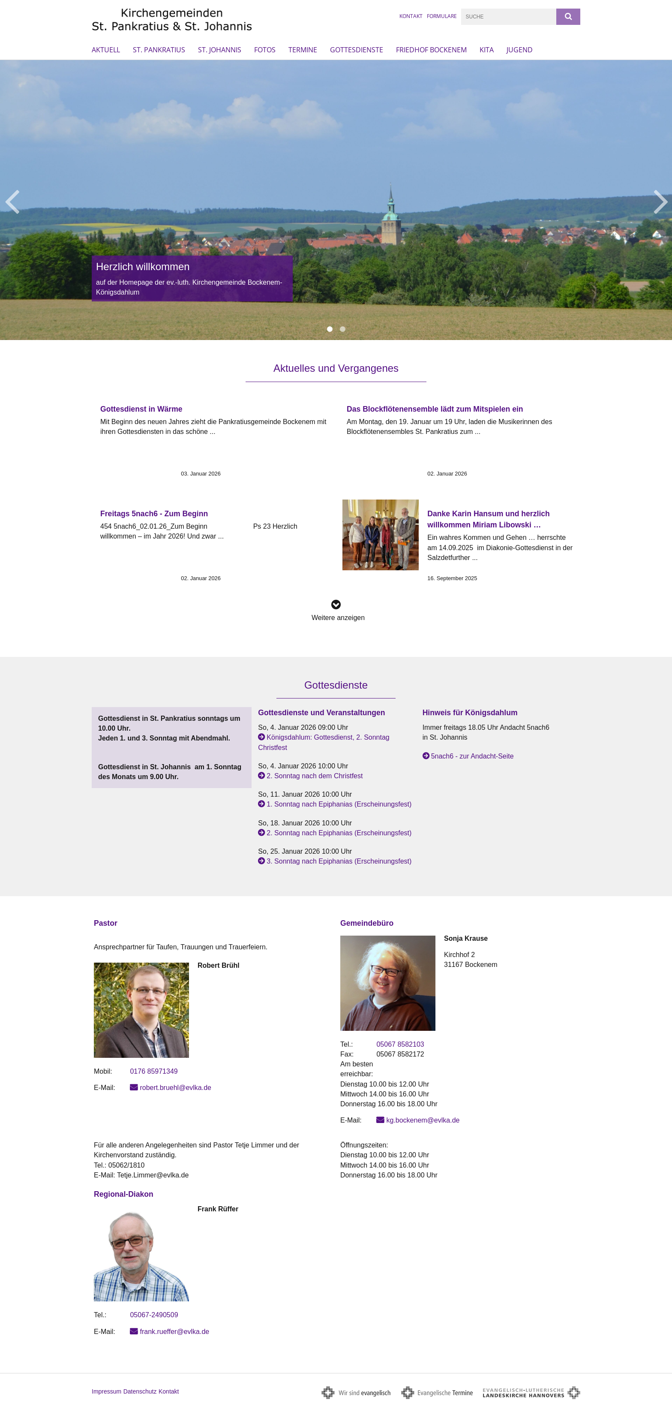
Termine (302, 49)
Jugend (520, 49)
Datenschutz (140, 1391)
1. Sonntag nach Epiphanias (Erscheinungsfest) (339, 804)
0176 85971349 (153, 1071)
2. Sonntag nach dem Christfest (315, 776)
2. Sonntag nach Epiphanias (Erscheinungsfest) (339, 833)
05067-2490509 (154, 1315)
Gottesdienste (356, 49)
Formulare (442, 16)
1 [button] (329, 329)
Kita (487, 49)
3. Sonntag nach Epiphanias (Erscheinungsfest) (339, 861)
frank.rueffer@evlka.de (174, 1331)
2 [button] (342, 329)
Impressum (106, 1391)
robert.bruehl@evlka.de (175, 1087)
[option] (336, 200)
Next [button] (661, 200)
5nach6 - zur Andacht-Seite (472, 756)
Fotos (265, 49)
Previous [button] (11, 200)
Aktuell (106, 49)
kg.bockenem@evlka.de (422, 1120)
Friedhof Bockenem (431, 49)
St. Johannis (219, 49)
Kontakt (411, 16)
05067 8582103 (400, 1044)
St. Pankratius (159, 49)
